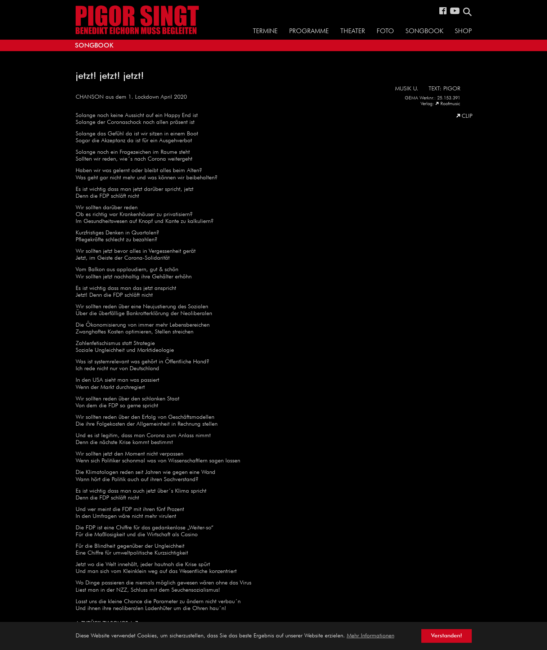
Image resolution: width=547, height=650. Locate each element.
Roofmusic (450, 104)
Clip (467, 116)
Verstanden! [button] (446, 636)
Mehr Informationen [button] (370, 636)
